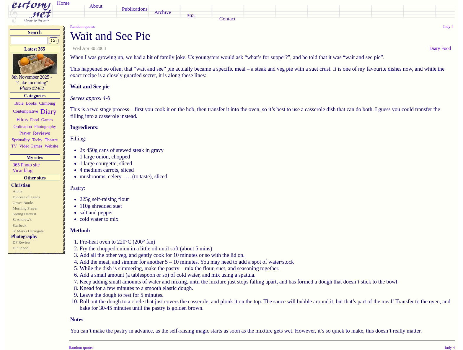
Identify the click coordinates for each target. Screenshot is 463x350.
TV (14, 146)
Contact (227, 19)
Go (54, 40)
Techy (37, 139)
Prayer (25, 133)
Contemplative (25, 111)
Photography (45, 126)
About (95, 6)
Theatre (51, 139)
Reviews (41, 133)
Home (63, 3)
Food (34, 119)
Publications (135, 9)
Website (51, 146)
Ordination (23, 126)
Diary (48, 111)
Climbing (47, 103)
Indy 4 (448, 26)
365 (191, 15)
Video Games (30, 146)
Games (47, 119)
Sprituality (21, 139)
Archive (162, 12)
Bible (19, 103)
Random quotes (82, 26)
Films (22, 119)
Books (31, 103)
